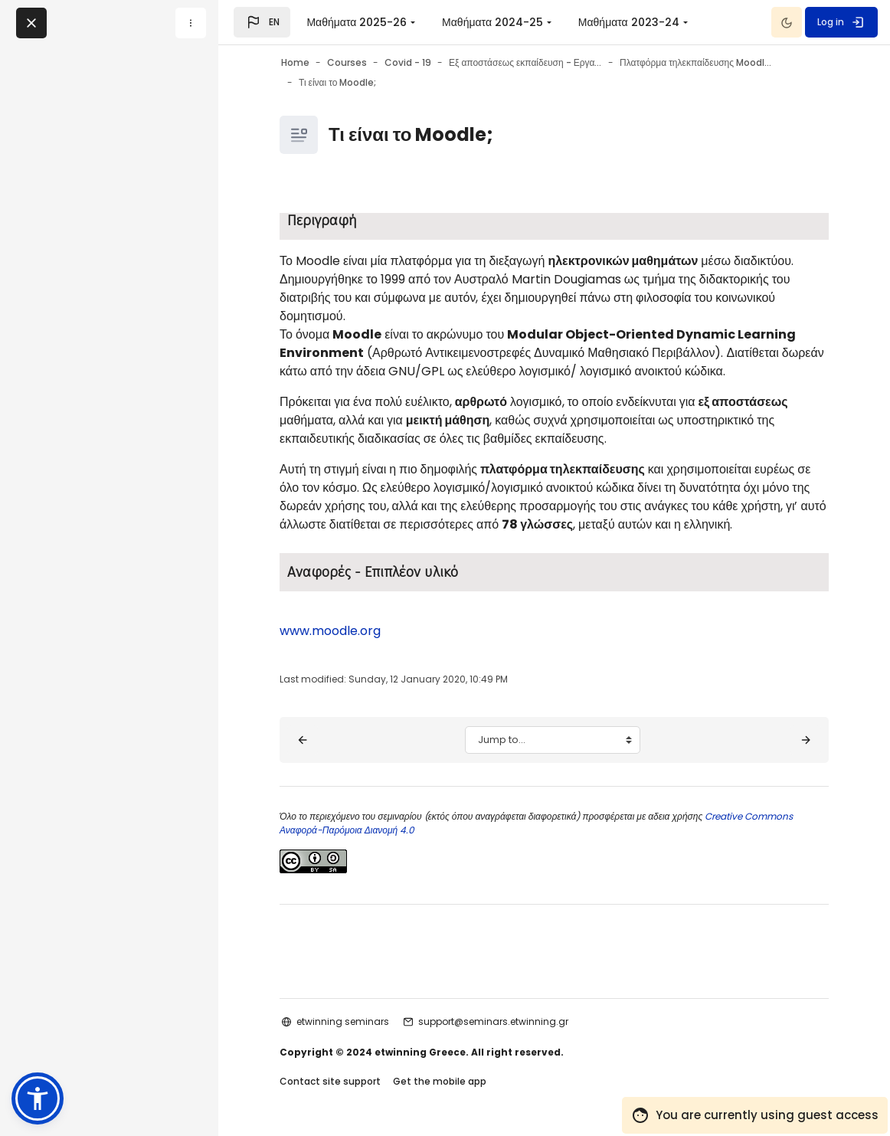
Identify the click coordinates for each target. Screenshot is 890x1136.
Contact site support (330, 1081)
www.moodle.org (330, 631)
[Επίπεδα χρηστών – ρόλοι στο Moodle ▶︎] (805, 740)
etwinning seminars (342, 1021)
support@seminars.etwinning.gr (493, 1021)
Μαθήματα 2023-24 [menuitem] (628, 22)
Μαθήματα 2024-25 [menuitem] (492, 22)
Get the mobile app (439, 1081)
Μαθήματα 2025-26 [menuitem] (356, 22)
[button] (262, 22)
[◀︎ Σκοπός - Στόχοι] (302, 740)
